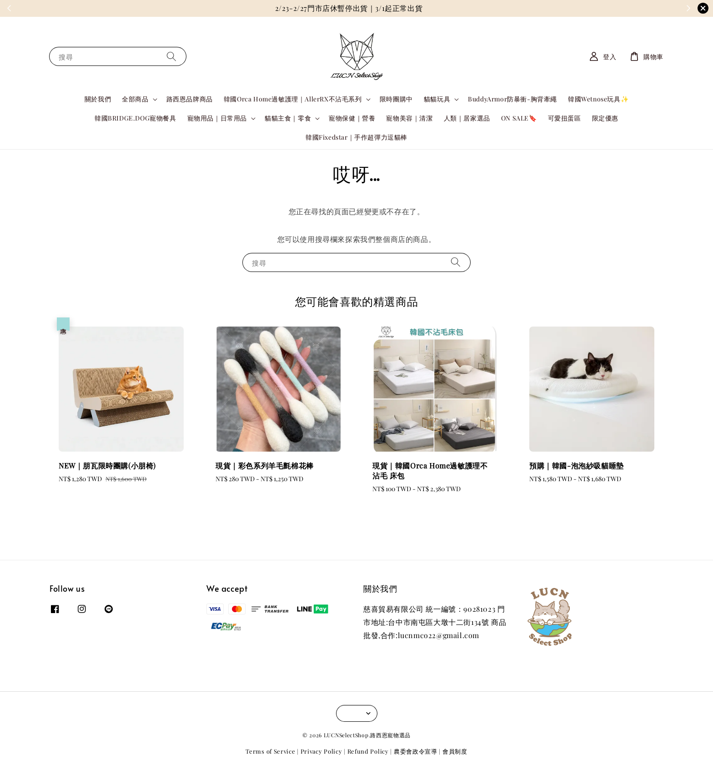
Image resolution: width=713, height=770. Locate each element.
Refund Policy (368, 751)
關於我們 (98, 99)
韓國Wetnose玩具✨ (598, 99)
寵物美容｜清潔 (409, 118)
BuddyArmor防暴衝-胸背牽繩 (512, 99)
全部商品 (135, 99)
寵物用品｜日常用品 (217, 118)
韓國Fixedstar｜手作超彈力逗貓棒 (356, 137)
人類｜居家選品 (467, 118)
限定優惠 (605, 118)
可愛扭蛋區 (564, 118)
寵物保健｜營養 (352, 118)
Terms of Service (270, 751)
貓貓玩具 (437, 99)
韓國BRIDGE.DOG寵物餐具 (135, 118)
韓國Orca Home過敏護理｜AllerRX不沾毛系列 (293, 99)
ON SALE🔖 (519, 118)
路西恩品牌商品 (189, 99)
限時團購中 (396, 99)
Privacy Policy (321, 751)
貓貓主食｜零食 (288, 118)
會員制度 (454, 751)
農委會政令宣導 (415, 751)
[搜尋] (171, 56)
